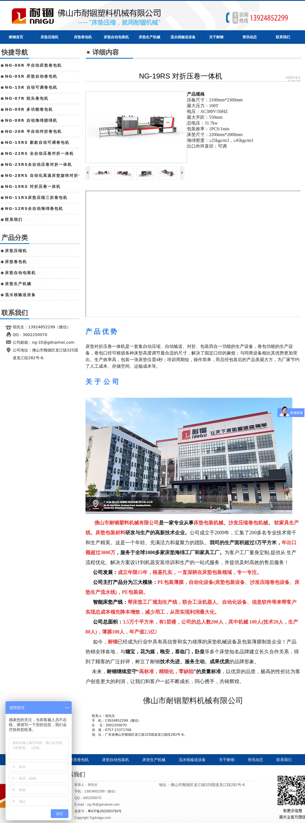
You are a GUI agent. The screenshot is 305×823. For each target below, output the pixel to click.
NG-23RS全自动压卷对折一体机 (38, 164)
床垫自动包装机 (116, 37)
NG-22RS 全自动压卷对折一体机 (39, 153)
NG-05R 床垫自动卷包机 (31, 76)
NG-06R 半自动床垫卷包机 (33, 65)
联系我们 (283, 37)
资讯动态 (249, 37)
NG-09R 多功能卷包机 (29, 109)
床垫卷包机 (83, 37)
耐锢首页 (16, 37)
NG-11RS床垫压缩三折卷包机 (36, 197)
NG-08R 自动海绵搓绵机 (31, 120)
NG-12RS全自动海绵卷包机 (34, 208)
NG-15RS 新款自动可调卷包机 (37, 142)
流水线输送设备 (183, 37)
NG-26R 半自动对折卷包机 (33, 131)
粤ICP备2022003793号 (105, 811)
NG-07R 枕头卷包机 (27, 98)
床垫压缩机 (49, 37)
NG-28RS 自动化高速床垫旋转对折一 (44, 175)
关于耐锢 (216, 37)
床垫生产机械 (149, 37)
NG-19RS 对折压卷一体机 (33, 186)
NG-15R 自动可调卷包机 (31, 87)
